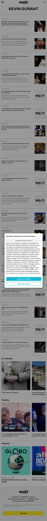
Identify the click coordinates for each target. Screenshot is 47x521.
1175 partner (24, 266)
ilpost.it (32, 267)
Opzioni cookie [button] (24, 284)
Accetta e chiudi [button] (24, 279)
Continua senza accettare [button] (23, 240)
